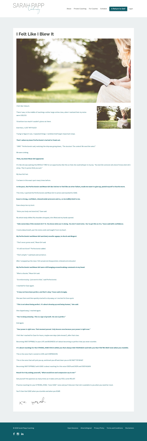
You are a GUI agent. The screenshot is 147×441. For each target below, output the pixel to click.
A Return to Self (118, 9)
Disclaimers (129, 428)
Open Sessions (73, 428)
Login (131, 9)
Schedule (103, 9)
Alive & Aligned (86, 428)
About (69, 9)
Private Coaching (80, 9)
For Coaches (93, 9)
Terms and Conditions (115, 428)
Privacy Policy (99, 428)
